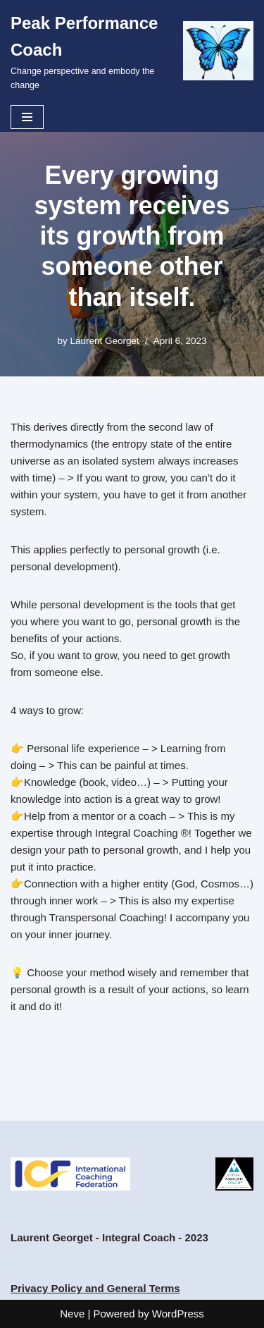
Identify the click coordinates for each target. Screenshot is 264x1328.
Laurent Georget (104, 341)
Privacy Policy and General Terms (95, 1288)
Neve (72, 1314)
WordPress (178, 1314)
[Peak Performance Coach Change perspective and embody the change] (132, 51)
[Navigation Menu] (27, 117)
